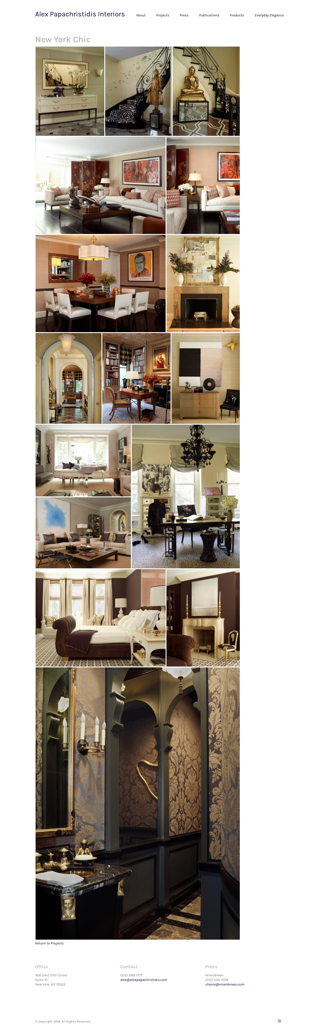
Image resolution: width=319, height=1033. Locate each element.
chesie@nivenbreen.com (224, 984)
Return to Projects (49, 943)
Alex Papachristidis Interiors (80, 14)
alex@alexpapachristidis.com (143, 980)
